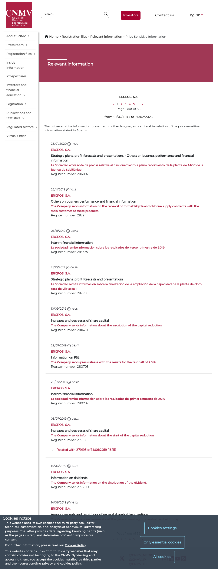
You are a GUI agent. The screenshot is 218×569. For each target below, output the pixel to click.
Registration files (74, 37)
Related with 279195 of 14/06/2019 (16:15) (86, 450)
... (138, 104)
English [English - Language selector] (194, 15)
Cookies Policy (75, 545)
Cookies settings (162, 528)
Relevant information (106, 37)
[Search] (106, 14)
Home (53, 37)
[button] (20, 36)
